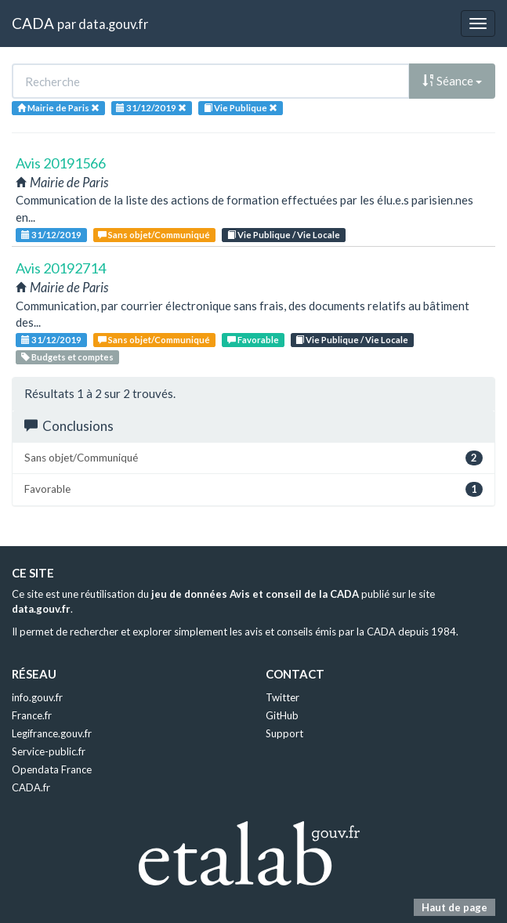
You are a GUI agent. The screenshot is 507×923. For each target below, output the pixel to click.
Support (284, 733)
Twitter (282, 697)
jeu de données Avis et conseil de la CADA (255, 594)
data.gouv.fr (113, 23)
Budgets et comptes (67, 357)
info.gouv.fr (37, 697)
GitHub (282, 715)
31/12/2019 (51, 235)
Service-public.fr (48, 751)
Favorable (253, 340)
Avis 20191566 (61, 163)
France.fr (32, 715)
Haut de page (454, 907)
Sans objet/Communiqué (154, 235)
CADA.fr (31, 787)
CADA (33, 23)
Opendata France (52, 769)
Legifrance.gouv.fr (52, 733)
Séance (452, 81)
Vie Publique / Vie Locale (283, 235)
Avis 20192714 (61, 268)
